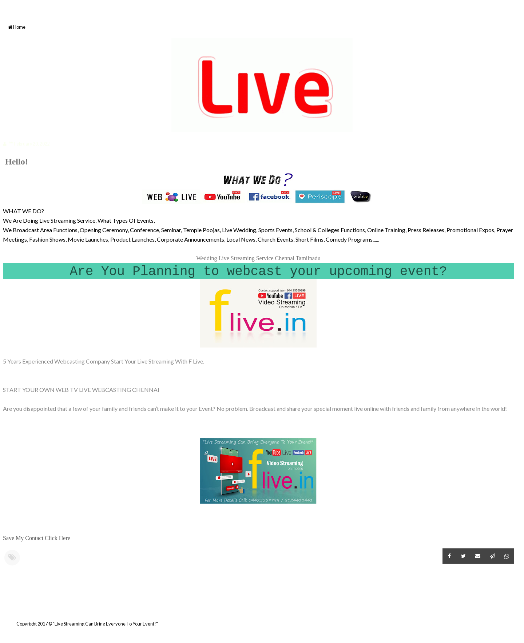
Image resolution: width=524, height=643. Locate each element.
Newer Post (4, 606)
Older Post (513, 606)
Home (16, 27)
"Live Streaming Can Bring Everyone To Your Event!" (105, 624)
